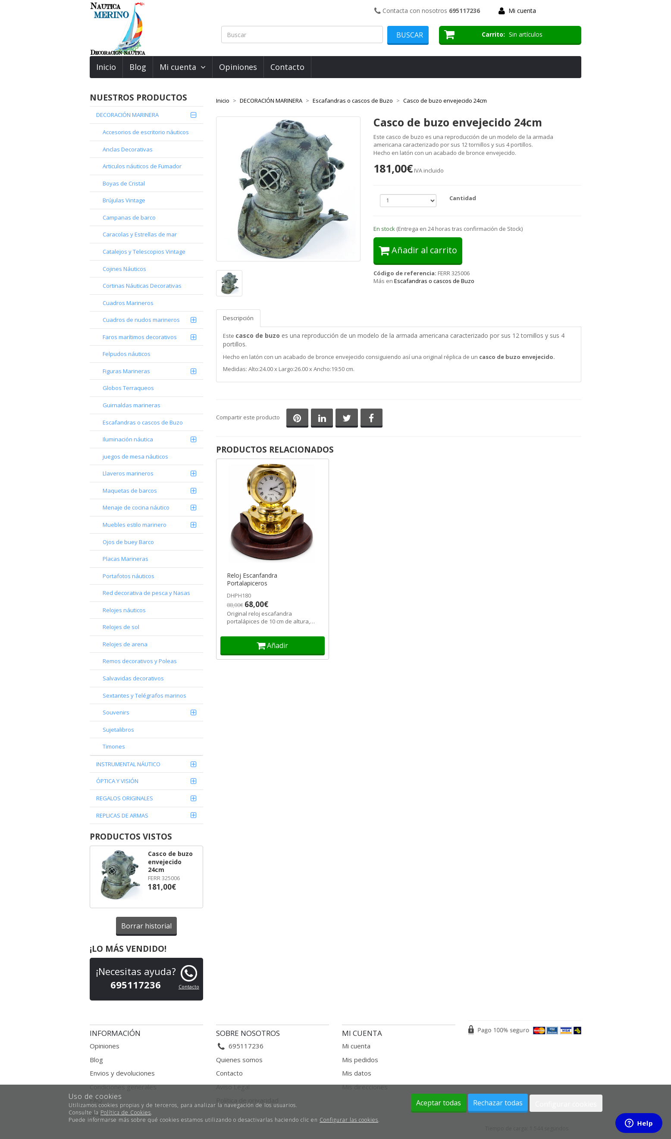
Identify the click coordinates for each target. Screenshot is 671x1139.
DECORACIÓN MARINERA (127, 115)
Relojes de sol (121, 627)
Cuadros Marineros (128, 303)
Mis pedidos (360, 1059)
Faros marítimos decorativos (140, 337)
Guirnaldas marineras (131, 405)
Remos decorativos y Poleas (140, 661)
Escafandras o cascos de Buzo (143, 422)
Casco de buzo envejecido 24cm (170, 862)
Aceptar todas (438, 1103)
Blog (137, 67)
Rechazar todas (498, 1103)
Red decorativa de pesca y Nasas (146, 593)
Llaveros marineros (128, 473)
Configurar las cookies (349, 1119)
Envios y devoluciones (122, 1073)
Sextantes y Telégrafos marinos (144, 695)
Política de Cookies (125, 1112)
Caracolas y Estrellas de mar (140, 234)
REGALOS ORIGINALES (124, 798)
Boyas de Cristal (124, 183)
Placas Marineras (125, 559)
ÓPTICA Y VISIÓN (117, 781)
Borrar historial (146, 926)
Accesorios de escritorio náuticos (146, 132)
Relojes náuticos (124, 610)
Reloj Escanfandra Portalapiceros (252, 579)
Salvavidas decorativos (133, 678)
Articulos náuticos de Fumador (142, 166)
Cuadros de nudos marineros (141, 320)
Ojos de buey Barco (128, 542)
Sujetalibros (118, 729)
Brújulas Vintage (124, 200)
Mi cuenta (522, 10)
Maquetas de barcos (130, 490)
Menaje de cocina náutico (136, 507)
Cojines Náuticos (124, 269)
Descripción (238, 318)
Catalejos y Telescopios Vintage (144, 251)
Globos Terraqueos (128, 388)
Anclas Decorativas (128, 149)
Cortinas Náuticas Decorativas (142, 285)
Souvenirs (116, 712)
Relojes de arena (125, 644)
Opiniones (238, 67)
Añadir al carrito (418, 250)
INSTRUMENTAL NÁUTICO (128, 764)
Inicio (106, 67)
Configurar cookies (566, 1104)
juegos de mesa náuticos (135, 456)
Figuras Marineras (126, 371)
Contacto (287, 67)
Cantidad (462, 198)
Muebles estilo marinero (134, 525)
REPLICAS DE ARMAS (122, 815)
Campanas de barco (129, 217)
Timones (114, 746)
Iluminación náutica (128, 439)
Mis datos (356, 1073)
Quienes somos (239, 1059)
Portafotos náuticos (128, 576)
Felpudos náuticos (127, 354)
